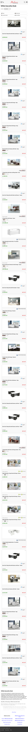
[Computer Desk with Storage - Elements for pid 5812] (14, 350)
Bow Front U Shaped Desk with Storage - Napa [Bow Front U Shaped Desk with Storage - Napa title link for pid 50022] (10, 634)
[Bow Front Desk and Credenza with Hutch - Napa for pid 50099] (14, 143)
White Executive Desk (8, 6)
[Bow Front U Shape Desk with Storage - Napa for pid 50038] (14, 96)
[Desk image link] (1, 13)
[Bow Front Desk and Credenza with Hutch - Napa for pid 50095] (14, 675)
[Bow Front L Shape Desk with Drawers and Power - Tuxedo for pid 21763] (13, 651)
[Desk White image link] (15, 15)
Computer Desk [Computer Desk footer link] (7, 724)
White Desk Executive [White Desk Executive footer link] (7, 722)
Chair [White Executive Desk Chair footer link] (20, 720)
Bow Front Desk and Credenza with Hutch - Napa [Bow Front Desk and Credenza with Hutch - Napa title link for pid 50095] (10, 681)
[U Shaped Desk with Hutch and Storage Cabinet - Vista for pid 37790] (14, 443)
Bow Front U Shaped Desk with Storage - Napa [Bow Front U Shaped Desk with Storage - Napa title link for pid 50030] (10, 125)
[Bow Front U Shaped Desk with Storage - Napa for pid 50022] (14, 629)
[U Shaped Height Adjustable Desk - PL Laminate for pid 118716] (14, 535)
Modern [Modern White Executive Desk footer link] (7, 718)
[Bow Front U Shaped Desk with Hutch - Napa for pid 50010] (14, 50)
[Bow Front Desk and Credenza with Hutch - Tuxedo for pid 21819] (14, 582)
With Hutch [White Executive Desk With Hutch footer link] (20, 716)
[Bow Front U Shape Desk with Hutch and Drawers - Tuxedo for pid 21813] (14, 188)
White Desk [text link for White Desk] (18, 13)
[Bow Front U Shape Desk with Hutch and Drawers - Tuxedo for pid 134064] (13, 26)
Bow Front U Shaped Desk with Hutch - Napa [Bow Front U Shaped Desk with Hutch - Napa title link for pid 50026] (9, 611)
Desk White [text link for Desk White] (18, 15)
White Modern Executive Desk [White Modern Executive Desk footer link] (7, 720)
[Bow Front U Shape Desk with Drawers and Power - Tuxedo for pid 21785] (14, 420)
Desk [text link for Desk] (3, 13)
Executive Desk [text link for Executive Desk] (5, 15)
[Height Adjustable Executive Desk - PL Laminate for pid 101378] (13, 235)
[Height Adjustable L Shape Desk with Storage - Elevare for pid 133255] (13, 466)
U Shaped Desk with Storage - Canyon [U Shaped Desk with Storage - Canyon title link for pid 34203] (8, 218)
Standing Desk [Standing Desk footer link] (19, 722)
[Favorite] (25, 18)
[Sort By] (7, 9)
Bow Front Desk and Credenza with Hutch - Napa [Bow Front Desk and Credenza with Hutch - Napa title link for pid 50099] (10, 148)
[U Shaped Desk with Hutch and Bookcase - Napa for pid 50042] (14, 373)
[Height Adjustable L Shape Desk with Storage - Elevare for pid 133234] (13, 512)
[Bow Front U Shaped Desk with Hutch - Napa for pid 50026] (14, 606)
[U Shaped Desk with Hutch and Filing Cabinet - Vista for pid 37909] (13, 165)
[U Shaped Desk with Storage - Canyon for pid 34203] (14, 212)
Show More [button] (14, 712)
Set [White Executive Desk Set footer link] (19, 718)
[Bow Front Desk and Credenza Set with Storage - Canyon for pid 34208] (14, 259)
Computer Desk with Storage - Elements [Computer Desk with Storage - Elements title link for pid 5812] (9, 357)
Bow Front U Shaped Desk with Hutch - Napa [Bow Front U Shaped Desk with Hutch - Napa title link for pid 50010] (9, 56)
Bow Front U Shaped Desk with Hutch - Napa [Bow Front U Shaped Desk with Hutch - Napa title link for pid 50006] (9, 79)
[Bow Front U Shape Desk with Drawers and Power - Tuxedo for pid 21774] (14, 397)
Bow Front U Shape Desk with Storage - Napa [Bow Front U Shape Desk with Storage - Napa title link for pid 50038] (10, 102)
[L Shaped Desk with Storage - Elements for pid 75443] (14, 304)
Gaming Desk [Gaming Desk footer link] (19, 724)
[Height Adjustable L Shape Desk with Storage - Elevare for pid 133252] (13, 489)
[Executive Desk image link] (1, 15)
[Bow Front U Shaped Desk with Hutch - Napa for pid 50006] (14, 74)
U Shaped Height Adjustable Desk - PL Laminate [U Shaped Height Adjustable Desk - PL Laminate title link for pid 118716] (10, 542)
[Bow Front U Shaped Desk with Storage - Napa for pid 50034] (14, 327)
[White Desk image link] (15, 13)
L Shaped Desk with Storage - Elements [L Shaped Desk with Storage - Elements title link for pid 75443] (8, 310)
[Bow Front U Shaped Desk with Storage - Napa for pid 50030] (14, 119)
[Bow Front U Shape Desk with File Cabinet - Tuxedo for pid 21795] (14, 281)
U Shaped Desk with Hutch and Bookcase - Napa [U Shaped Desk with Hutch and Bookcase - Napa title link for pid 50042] (10, 380)
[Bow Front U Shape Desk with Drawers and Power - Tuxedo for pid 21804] (14, 559)
